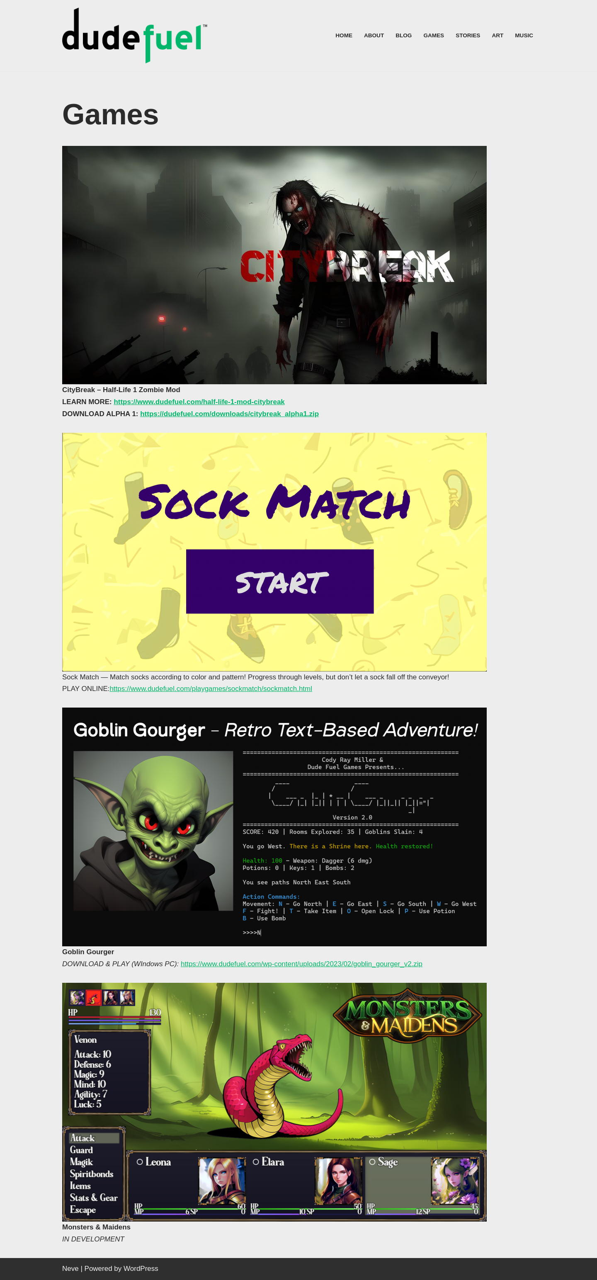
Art (497, 35)
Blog (404, 35)
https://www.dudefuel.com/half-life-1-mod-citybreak (199, 402)
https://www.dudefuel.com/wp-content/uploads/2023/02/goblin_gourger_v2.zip (302, 964)
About (373, 35)
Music (524, 35)
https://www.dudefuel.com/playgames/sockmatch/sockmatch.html (211, 689)
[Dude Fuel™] (136, 35)
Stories (468, 35)
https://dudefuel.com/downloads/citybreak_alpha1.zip (230, 414)
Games (433, 35)
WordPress (141, 1269)
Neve (70, 1269)
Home (343, 35)
